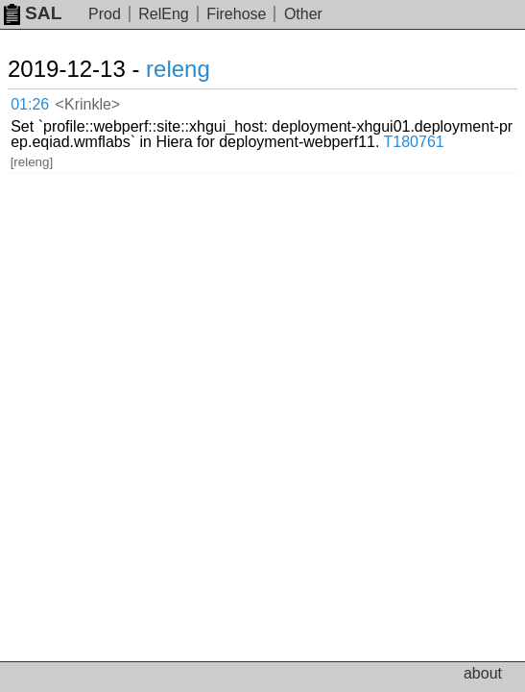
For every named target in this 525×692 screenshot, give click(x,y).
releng (178, 69)
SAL (32, 13)
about (483, 673)
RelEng (163, 14)
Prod (104, 14)
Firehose (236, 14)
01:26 (30, 104)
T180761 (414, 142)
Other (303, 14)
